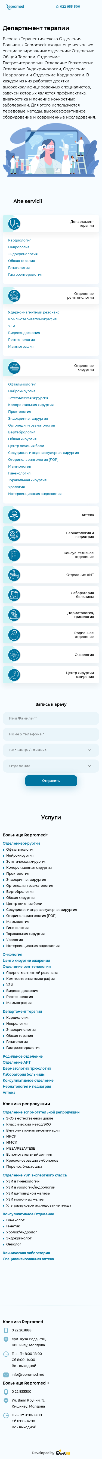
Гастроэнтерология (25, 274)
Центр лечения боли (26, 446)
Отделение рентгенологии (27, 971)
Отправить (51, 781)
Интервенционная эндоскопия (34, 494)
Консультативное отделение (28, 1085)
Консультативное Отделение (28, 1218)
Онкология (12, 959)
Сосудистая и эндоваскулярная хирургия (43, 453)
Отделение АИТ (17, 1067)
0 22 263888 (22, 1330)
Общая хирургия (22, 439)
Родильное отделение (23, 1061)
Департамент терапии (22, 1016)
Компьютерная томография (32, 319)
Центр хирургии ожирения (26, 965)
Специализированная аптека (28, 1263)
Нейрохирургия (21, 391)
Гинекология (19, 473)
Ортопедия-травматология (31, 425)
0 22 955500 (21, 1391)
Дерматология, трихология (27, 1073)
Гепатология (19, 268)
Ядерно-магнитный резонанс (34, 312)
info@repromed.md (28, 1374)
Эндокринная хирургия (28, 418)
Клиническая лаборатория (26, 1257)
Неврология (18, 247)
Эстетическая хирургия (28, 398)
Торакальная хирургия (27, 480)
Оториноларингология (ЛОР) (33, 459)
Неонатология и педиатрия (27, 1091)
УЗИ (11, 326)
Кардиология (19, 240)
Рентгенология (21, 340)
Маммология (19, 466)
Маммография (20, 346)
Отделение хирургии (21, 848)
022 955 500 (70, 6)
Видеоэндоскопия (24, 333)
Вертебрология (21, 432)
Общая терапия (21, 261)
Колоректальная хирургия (31, 405)
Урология (16, 487)
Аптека (9, 1097)
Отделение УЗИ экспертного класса (35, 1180)
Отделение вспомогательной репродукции (41, 1117)
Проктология (19, 412)
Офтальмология (22, 384)
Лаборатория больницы (24, 1079)
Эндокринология (23, 254)
